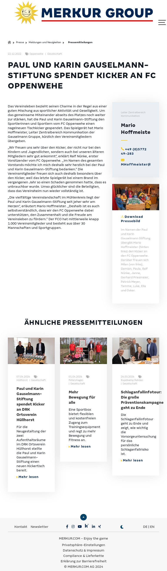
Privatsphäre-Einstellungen (83, 539)
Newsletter (39, 521)
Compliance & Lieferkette (83, 550)
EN (152, 521)
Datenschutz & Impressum (83, 545)
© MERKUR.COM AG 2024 (83, 561)
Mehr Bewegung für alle (82, 392)
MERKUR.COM (69, 533)
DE (145, 521)
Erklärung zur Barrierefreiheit (84, 556)
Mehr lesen (28, 471)
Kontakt (21, 521)
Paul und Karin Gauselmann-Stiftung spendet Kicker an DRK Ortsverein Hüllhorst (31, 399)
